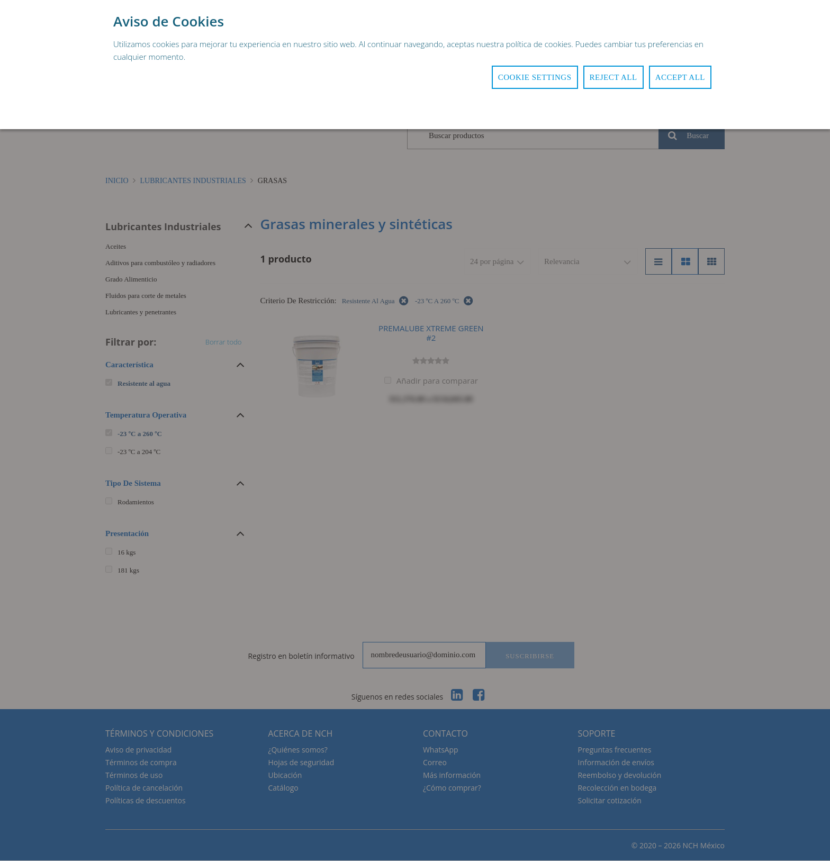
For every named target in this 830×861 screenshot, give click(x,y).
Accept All (680, 77)
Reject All (613, 77)
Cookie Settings (535, 77)
